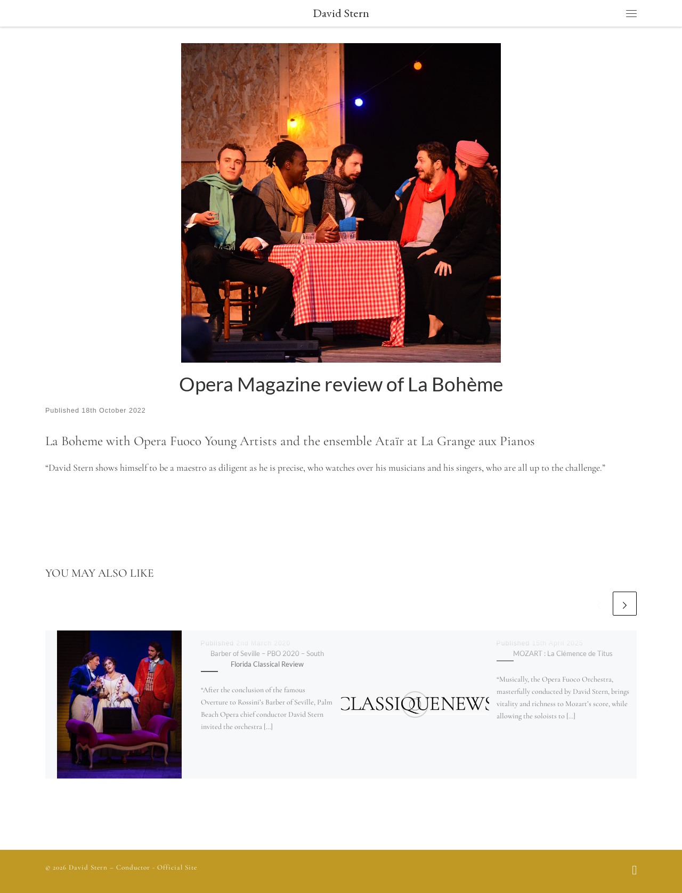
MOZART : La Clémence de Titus (563, 653)
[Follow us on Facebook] (634, 871)
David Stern (88, 867)
